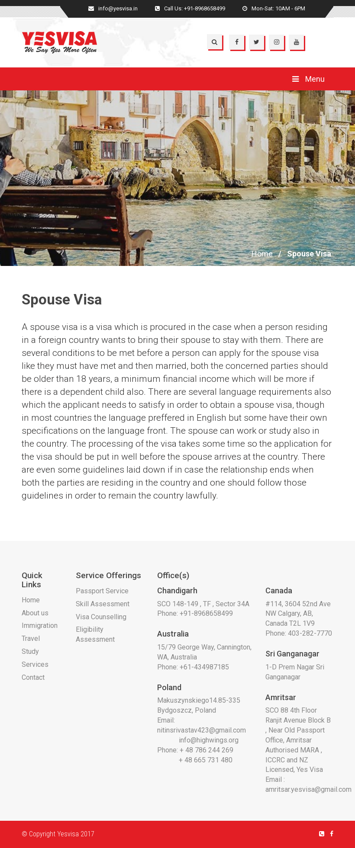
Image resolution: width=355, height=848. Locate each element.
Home (262, 253)
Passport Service (102, 591)
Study (30, 651)
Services (35, 664)
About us (35, 613)
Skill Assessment (102, 604)
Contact (33, 677)
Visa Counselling (101, 617)
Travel (31, 638)
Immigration (40, 625)
